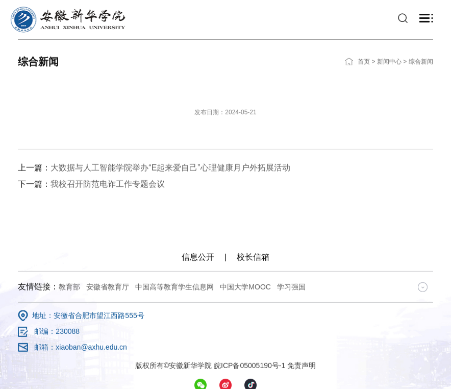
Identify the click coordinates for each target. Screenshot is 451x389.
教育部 (69, 349)
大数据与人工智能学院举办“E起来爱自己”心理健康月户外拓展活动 (170, 214)
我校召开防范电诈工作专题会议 (108, 230)
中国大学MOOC (245, 349)
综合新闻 (421, 54)
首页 (364, 54)
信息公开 (198, 319)
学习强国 (291, 349)
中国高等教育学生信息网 (174, 349)
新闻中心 (389, 54)
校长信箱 (253, 319)
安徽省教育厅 (107, 349)
